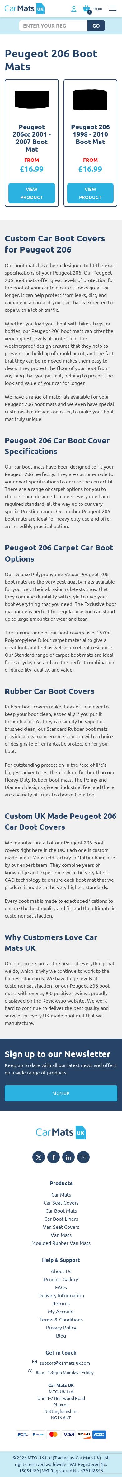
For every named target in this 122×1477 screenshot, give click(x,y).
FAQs (61, 1287)
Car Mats (61, 1194)
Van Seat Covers (61, 1226)
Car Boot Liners (61, 1218)
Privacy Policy (61, 1327)
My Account (61, 1311)
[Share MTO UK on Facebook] (53, 1157)
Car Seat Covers (61, 1202)
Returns (61, 1303)
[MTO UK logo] (61, 1132)
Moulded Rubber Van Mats (61, 1243)
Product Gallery (61, 1279)
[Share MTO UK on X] (38, 1157)
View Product (32, 193)
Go (96, 25)
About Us (61, 1271)
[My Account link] (74, 9)
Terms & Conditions (61, 1319)
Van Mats (61, 1235)
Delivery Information (61, 1295)
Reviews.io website (63, 1000)
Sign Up (61, 1093)
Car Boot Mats (61, 1210)
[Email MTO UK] (83, 1157)
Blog (61, 1335)
